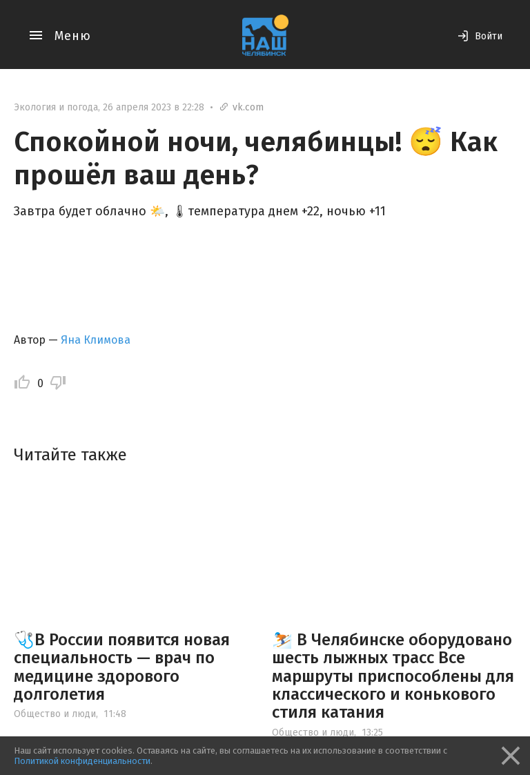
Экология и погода (56, 107)
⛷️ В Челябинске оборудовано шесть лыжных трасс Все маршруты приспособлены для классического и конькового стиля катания (393, 676)
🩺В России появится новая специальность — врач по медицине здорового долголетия (122, 667)
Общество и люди (55, 714)
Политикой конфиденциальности (82, 761)
